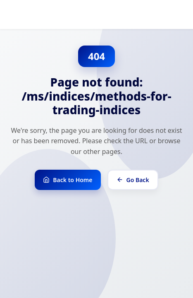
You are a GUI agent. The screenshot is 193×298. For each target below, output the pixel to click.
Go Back (133, 180)
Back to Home (67, 180)
